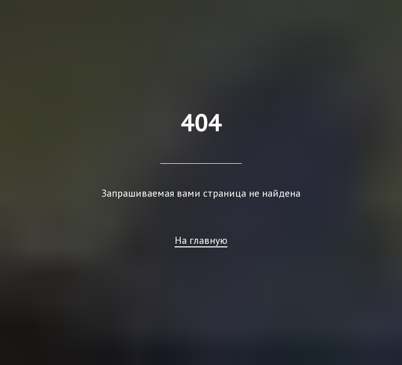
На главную (201, 240)
